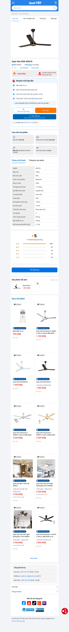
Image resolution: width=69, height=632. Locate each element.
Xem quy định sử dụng (18, 621)
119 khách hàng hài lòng (34, 240)
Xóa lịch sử (53, 280)
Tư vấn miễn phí (34, 117)
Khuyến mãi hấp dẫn (24, 81)
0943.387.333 (25, 572)
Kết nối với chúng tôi (34, 599)
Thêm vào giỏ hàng (23, 110)
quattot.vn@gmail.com (28, 576)
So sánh (36, 68)
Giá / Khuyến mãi (29, 18)
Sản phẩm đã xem (19, 280)
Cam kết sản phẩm (20, 132)
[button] (55, 24)
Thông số (43, 18)
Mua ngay (45, 110)
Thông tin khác (16, 592)
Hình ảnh (15, 18)
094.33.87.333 (28, 122)
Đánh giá (54, 18)
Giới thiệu (15, 587)
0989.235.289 (26, 580)
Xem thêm (33, 558)
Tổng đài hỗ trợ (20, 568)
